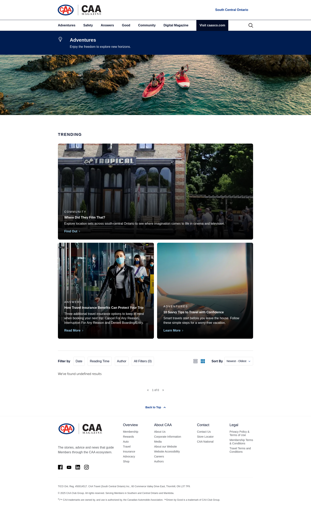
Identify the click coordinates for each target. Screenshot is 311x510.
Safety (88, 25)
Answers (107, 25)
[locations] (231, 10)
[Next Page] (163, 390)
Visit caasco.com (212, 25)
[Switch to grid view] (203, 361)
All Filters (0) (143, 361)
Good (126, 25)
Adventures (66, 25)
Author (121, 361)
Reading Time (99, 361)
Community (147, 25)
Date (79, 361)
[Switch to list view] (195, 361)
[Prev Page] (147, 390)
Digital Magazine (176, 25)
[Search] (251, 25)
